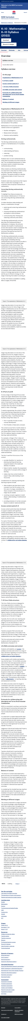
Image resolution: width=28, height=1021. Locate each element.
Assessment (5, 979)
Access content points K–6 (11, 83)
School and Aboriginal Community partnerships (12, 966)
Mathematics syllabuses (7, 22)
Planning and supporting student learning (11, 897)
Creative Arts (4, 912)
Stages (3, 923)
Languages (4, 916)
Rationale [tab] (12, 50)
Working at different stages (11, 102)
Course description (8, 64)
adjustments (10, 679)
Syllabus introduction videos (8, 934)
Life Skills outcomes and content (12, 89)
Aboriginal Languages (6, 974)
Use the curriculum (6, 891)
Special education (5, 959)
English (3, 902)
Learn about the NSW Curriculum (9, 893)
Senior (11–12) (4, 929)
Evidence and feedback (7, 987)
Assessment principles (6, 981)
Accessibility (18, 1007)
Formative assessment (6, 983)
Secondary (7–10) (5, 927)
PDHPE (3, 914)
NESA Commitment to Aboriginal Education (11, 968)
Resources (4, 932)
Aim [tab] (19, 50)
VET (2, 918)
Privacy (17, 883)
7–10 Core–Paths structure (11, 86)
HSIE (2, 910)
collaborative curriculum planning (11, 656)
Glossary (3, 940)
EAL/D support (4, 957)
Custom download (5, 948)
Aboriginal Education (7, 964)
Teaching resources (6, 938)
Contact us (3, 1014)
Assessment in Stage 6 (6, 991)
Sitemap (3, 1007)
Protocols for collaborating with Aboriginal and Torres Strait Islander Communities (13, 94)
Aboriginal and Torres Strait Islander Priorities (12, 970)
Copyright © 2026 (5, 1017)
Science (3, 906)
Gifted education (5, 955)
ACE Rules (3, 993)
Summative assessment (6, 985)
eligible (22, 666)
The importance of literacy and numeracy (11, 895)
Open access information (7, 1010)
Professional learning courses (8, 942)
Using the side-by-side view (7, 946)
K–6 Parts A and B (8, 80)
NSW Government (19, 1014)
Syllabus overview (8, 60)
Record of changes (5, 944)
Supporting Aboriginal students (8, 961)
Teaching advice (5, 936)
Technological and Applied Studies (9, 908)
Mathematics (4, 904)
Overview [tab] (4, 51)
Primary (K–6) (4, 925)
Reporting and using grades (7, 989)
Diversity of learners (7, 953)
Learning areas (5, 900)
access (19, 649)
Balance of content (8, 99)
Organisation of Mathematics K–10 (13, 77)
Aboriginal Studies (5, 976)
